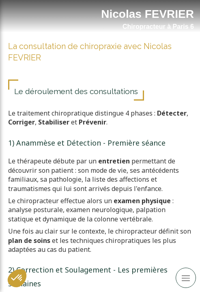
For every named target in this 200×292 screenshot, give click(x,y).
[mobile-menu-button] (186, 278)
